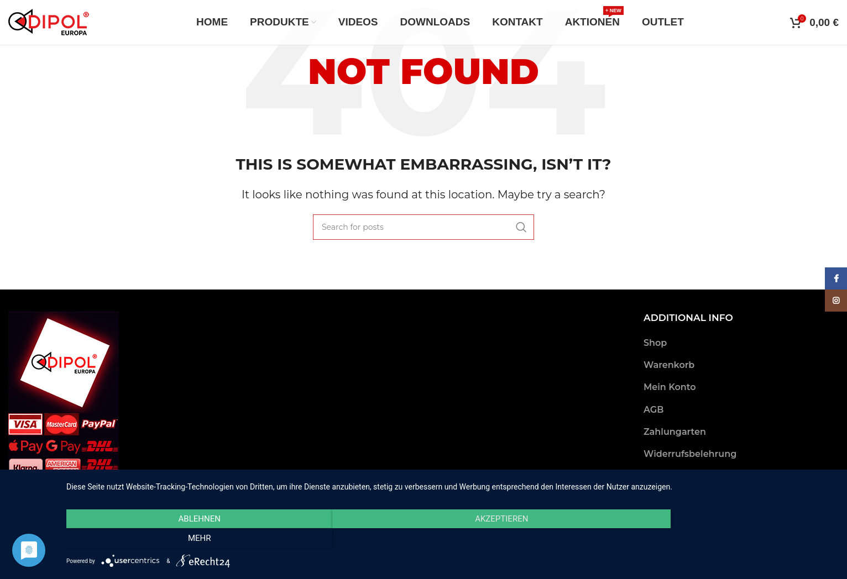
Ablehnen (182, 539)
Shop (655, 343)
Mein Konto (670, 387)
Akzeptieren (451, 539)
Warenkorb (669, 365)
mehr (720, 539)
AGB (653, 409)
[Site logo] (48, 24)
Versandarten (674, 476)
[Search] (423, 227)
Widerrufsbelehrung (690, 454)
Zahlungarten (675, 432)
